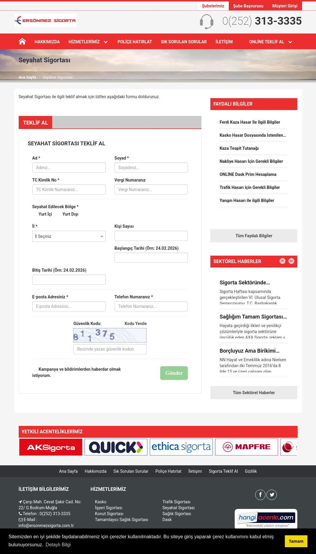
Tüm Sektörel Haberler (254, 392)
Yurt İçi (42, 214)
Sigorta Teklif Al (223, 471)
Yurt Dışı (67, 214)
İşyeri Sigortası (108, 507)
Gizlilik (251, 471)
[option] (253, 124)
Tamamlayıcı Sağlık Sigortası (121, 519)
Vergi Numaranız (130, 180)
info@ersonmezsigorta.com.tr (46, 525)
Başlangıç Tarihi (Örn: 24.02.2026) (147, 248)
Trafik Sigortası (176, 501)
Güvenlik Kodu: (110, 324)
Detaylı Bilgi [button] (58, 544)
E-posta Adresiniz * (50, 296)
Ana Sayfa (27, 77)
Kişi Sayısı (124, 226)
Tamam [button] (296, 541)
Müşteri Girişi (285, 6)
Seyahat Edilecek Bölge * (55, 206)
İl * (35, 226)
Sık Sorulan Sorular (184, 41)
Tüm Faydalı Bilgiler (254, 235)
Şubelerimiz (213, 6)
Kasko (101, 501)
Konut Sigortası (109, 513)
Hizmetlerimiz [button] (89, 41)
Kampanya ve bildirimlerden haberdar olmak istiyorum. (76, 372)
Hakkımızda (47, 41)
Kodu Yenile (136, 323)
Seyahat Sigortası (179, 507)
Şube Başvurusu (248, 6)
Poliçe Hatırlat (134, 41)
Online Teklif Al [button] (271, 41)
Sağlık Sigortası (177, 513)
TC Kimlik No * (46, 180)
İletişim (224, 41)
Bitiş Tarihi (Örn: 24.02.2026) (59, 270)
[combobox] (69, 236)
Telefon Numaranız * (134, 296)
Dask (167, 519)
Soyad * (122, 158)
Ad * (36, 158)
